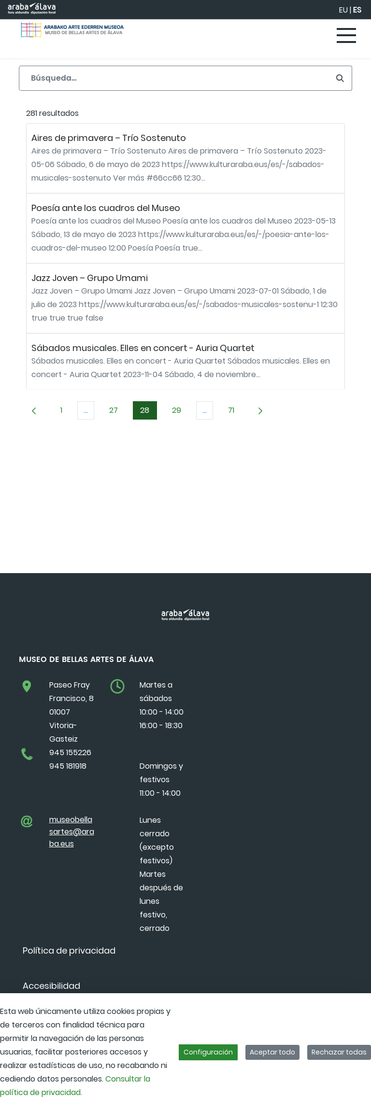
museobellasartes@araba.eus (71, 831)
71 (235, 412)
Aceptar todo (272, 1052)
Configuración (208, 1052)
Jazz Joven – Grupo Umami (89, 278)
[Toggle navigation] (347, 36)
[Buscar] (173, 78)
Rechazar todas (339, 1052)
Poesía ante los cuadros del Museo (105, 208)
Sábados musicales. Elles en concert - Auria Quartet (143, 348)
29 (180, 412)
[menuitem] (69, 950)
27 (117, 412)
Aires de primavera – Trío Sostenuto (108, 138)
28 (148, 412)
